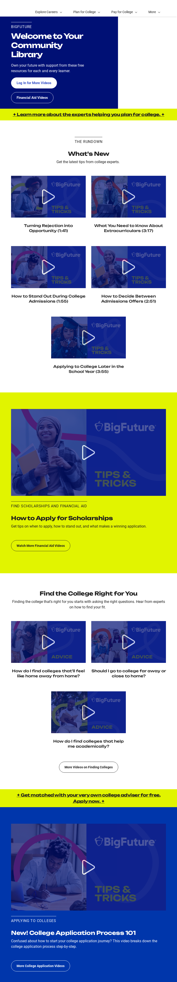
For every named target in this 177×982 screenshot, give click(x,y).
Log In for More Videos (36, 83)
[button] (154, 8)
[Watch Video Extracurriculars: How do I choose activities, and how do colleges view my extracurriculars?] (128, 197)
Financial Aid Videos (33, 97)
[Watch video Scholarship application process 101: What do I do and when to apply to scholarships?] (88, 452)
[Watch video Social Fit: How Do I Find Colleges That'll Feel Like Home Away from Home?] (48, 642)
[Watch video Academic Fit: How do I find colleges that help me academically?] (88, 712)
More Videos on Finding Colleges (89, 767)
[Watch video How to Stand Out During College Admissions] (48, 267)
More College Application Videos (41, 966)
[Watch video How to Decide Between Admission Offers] (128, 267)
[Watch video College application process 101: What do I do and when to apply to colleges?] (88, 867)
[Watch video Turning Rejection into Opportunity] (48, 197)
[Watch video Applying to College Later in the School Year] (88, 337)
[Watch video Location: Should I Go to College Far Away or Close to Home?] (128, 642)
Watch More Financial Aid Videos (41, 546)
